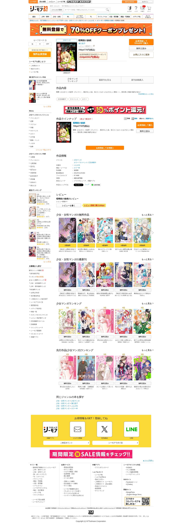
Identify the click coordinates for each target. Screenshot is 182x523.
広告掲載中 (62, 99)
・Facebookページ (131, 482)
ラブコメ (33, 124)
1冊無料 (86, 245)
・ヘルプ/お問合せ (100, 477)
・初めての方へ (99, 479)
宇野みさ (146, 388)
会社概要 (47, 508)
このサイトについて (109, 508)
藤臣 (79, 295)
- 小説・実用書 (37, 483)
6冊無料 (105, 245)
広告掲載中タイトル (37, 321)
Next (152, 233)
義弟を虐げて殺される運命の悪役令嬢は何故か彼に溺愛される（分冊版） (43, 252)
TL (91, 17)
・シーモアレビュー (38, 502)
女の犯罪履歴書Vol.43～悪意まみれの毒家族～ (43, 82)
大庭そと (80, 342)
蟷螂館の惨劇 (109, 20)
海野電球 (137, 342)
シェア (87, 184)
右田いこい (40, 215)
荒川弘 (32, 166)
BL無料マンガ (35, 289)
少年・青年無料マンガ (38, 286)
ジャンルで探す (57, 10)
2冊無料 (67, 245)
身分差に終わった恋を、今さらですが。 (43, 197)
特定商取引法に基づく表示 (95, 508)
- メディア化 (36, 492)
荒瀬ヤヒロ (126, 342)
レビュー (52, 2)
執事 (31, 146)
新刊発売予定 (35, 273)
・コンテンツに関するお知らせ (73, 495)
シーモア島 (61, 2)
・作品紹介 (128, 467)
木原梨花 (91, 295)
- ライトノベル (37, 479)
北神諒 (121, 251)
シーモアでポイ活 (37, 302)
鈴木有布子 (34, 176)
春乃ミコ (104, 388)
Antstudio (40, 226)
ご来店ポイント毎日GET (39, 299)
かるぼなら (85, 295)
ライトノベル (102, 17)
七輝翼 (32, 157)
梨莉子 (108, 295)
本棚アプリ (34, 337)
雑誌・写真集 (125, 17)
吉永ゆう (33, 182)
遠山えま (33, 185)
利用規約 (53, 508)
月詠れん (142, 295)
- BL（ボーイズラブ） (39, 474)
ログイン (145, 2)
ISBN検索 (118, 508)
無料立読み (67, 290)
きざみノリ (139, 388)
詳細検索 (34, 324)
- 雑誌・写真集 (37, 481)
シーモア (33, 2)
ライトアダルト (148, 16)
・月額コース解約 (68, 481)
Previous (58, 232)
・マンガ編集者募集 (131, 472)
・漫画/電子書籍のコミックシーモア (43, 467)
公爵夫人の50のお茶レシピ (44, 223)
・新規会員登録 (67, 467)
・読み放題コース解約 (70, 483)
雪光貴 (39, 242)
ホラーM (100, 20)
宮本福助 (82, 388)
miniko (143, 342)
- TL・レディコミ (38, 476)
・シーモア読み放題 (38, 499)
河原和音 (33, 173)
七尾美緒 (33, 163)
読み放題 (43, 2)
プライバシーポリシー (64, 508)
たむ (75, 251)
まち (93, 342)
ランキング (36, 277)
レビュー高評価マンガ (38, 318)
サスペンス (34, 131)
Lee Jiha (47, 226)
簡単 (134, 118)
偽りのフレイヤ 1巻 (105, 249)
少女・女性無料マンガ (38, 283)
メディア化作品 (36, 308)
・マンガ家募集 (130, 470)
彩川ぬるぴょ (69, 251)
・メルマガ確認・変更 (70, 472)
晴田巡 (120, 342)
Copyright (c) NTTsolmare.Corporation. (91, 521)
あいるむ (129, 295)
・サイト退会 (67, 486)
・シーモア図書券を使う (70, 489)
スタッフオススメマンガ (39, 315)
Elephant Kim (145, 251)
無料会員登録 (129, 2)
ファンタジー (34, 118)
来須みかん (90, 251)
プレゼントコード (37, 334)
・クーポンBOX (67, 478)
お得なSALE (35, 293)
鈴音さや (61, 251)
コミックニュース (37, 327)
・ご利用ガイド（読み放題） (103, 484)
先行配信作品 (35, 296)
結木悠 (105, 342)
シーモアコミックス (79, 16)
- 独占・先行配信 (38, 490)
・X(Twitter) (129, 484)
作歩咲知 (102, 295)
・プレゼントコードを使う (71, 491)
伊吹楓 (32, 179)
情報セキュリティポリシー (78, 508)
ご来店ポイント (66, 443)
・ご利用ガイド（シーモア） (103, 482)
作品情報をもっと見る (146, 94)
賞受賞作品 (34, 305)
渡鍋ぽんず (40, 200)
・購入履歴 (66, 476)
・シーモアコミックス (132, 474)
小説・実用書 (113, 17)
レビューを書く (68, 205)
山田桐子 (87, 342)
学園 (31, 127)
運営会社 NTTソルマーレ (129, 508)
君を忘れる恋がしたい (104, 340)
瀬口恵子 (81, 43)
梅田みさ (123, 388)
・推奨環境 (97, 488)
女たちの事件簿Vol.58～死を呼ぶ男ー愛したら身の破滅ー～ (43, 96)
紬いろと (117, 295)
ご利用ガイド (35, 66)
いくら (148, 342)
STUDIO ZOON (42, 202)
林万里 (126, 251)
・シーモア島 (98, 475)
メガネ (32, 143)
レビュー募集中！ (85, 46)
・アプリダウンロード (101, 467)
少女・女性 (57, 17)
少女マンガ (82, 20)
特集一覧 (34, 312)
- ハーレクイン (37, 486)
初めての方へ (35, 69)
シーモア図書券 (36, 331)
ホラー (32, 134)
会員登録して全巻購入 (105, 148)
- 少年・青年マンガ (39, 470)
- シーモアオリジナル (39, 488)
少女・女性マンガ (71, 20)
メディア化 (136, 17)
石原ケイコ (105, 251)
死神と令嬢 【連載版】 (86, 387)
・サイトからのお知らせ (70, 493)
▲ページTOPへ (148, 460)
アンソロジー (34, 160)
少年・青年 (45, 17)
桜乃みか (33, 170)
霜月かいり (82, 251)
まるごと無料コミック (38, 280)
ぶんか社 (91, 20)
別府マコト (89, 388)
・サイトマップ (99, 491)
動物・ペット (34, 140)
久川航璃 (123, 295)
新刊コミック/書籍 (36, 270)
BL (68, 17)
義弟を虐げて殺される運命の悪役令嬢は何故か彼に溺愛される (43, 237)
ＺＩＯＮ (138, 251)
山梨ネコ (45, 242)
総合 (34, 17)
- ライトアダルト (38, 495)
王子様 (32, 137)
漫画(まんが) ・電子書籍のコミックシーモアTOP (46, 20)
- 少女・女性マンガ (39, 472)
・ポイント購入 (67, 469)
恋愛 (31, 121)
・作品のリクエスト (100, 486)
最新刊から (150, 118)
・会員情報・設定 (68, 474)
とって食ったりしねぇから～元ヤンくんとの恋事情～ (43, 211)
